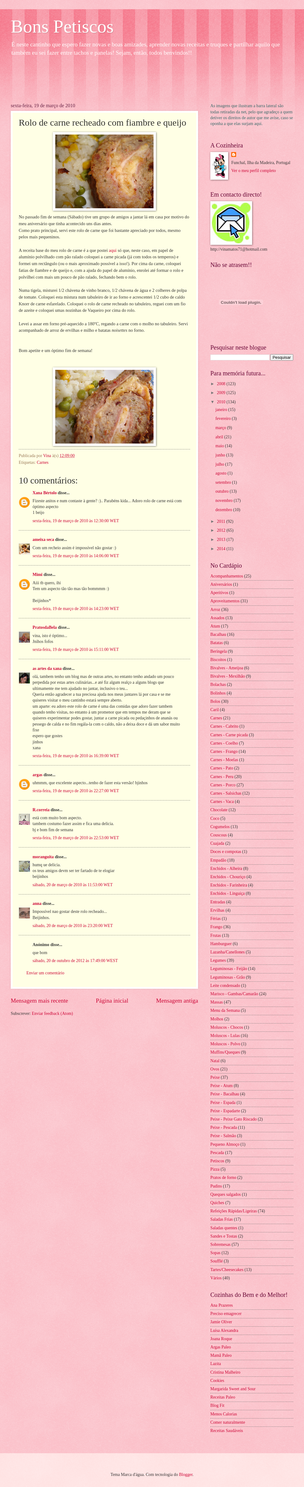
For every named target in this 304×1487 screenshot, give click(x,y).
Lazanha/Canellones (227, 952)
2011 (221, 521)
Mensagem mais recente (39, 1000)
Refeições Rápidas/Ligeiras (233, 1211)
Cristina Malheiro (225, 1372)
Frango (216, 927)
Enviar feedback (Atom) (52, 1013)
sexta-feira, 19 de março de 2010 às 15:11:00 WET (76, 649)
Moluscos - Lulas (225, 1035)
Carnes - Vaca (222, 801)
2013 (221, 539)
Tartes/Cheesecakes (227, 1269)
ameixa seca (43, 539)
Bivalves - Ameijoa (226, 668)
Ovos (214, 1069)
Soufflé (216, 1261)
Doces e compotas (225, 851)
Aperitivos (219, 592)
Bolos (215, 701)
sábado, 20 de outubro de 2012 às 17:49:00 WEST (75, 960)
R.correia (41, 810)
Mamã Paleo (221, 1355)
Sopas (215, 1252)
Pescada (217, 1152)
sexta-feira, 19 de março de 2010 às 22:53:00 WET (76, 837)
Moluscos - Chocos (226, 1027)
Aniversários (221, 584)
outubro (223, 491)
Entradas (217, 902)
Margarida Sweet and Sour (232, 1389)
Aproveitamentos (225, 601)
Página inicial (112, 1000)
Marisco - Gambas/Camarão (234, 994)
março (221, 427)
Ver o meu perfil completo (253, 170)
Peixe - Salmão (223, 1135)
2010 (221, 402)
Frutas (215, 935)
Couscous (218, 835)
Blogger (186, 1474)
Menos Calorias (223, 1414)
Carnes (43, 462)
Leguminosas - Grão (227, 977)
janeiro (222, 409)
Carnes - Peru (221, 776)
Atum (215, 626)
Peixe (215, 1077)
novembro (225, 500)
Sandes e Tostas (223, 1236)
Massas (216, 1002)
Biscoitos (218, 659)
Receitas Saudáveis (226, 1430)
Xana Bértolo (45, 493)
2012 (221, 530)
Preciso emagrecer (226, 1313)
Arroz (215, 609)
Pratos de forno (223, 1177)
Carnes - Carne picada (229, 735)
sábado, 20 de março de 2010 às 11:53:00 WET (73, 884)
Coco (214, 818)
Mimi (37, 574)
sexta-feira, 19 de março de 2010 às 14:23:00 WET (76, 608)
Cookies (217, 1380)
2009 (221, 392)
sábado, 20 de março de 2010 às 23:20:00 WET (73, 925)
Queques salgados (225, 1194)
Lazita (215, 1363)
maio (220, 446)
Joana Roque (221, 1338)
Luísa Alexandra (224, 1330)
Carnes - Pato (221, 768)
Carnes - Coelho (224, 743)
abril (220, 437)
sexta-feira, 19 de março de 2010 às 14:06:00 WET (76, 556)
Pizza (215, 1169)
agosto (222, 473)
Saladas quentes (223, 1228)
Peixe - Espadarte (225, 1111)
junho (221, 455)
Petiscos (217, 1161)
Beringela (218, 651)
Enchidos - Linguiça (227, 893)
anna (37, 903)
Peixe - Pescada (223, 1127)
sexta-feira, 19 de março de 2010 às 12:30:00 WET (76, 520)
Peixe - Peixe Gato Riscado (233, 1119)
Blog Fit (217, 1405)
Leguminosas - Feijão (228, 968)
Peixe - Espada (223, 1102)
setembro (224, 482)
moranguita (43, 857)
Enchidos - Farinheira (228, 885)
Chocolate (219, 810)
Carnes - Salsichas (225, 793)
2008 (221, 384)
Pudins (216, 1186)
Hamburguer (221, 943)
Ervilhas (217, 910)
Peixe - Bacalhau (224, 1094)
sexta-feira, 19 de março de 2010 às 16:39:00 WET (76, 755)
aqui (113, 250)
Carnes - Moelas (224, 759)
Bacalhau (218, 634)
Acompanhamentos (226, 576)
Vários (216, 1278)
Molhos (216, 1019)
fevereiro (224, 418)
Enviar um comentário (45, 973)
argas (37, 775)
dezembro (224, 509)
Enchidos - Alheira (226, 868)
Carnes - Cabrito (224, 726)
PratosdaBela (45, 627)
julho (220, 464)
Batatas (216, 642)
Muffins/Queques (225, 1052)
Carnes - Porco (223, 785)
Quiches (217, 1202)
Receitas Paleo (222, 1397)
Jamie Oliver (221, 1322)
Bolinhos (218, 693)
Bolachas (218, 684)
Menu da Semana (225, 1010)
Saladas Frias (221, 1219)
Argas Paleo (220, 1347)
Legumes (218, 960)
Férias (215, 918)
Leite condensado (225, 985)
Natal (215, 1061)
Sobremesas (220, 1244)
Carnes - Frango (224, 751)
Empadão (218, 860)
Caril (214, 709)
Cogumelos (220, 826)
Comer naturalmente (227, 1422)
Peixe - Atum (221, 1085)
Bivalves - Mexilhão (227, 676)
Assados (217, 618)
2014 (221, 548)
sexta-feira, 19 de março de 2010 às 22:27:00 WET (76, 791)
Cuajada (217, 843)
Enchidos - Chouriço (227, 877)
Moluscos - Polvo (225, 1044)
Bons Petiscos (62, 26)
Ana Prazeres (221, 1305)
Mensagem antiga (177, 1000)
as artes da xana (47, 668)
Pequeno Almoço (225, 1144)
